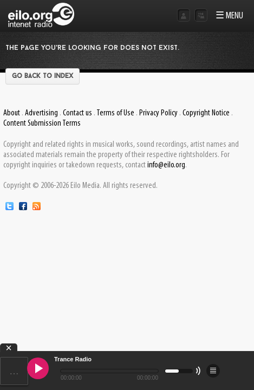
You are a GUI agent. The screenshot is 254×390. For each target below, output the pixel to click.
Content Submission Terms (42, 123)
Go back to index (42, 76)
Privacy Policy (158, 113)
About (11, 113)
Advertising (41, 113)
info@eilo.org (166, 165)
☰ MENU (229, 16)
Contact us (77, 113)
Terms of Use (115, 113)
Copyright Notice (206, 113)
